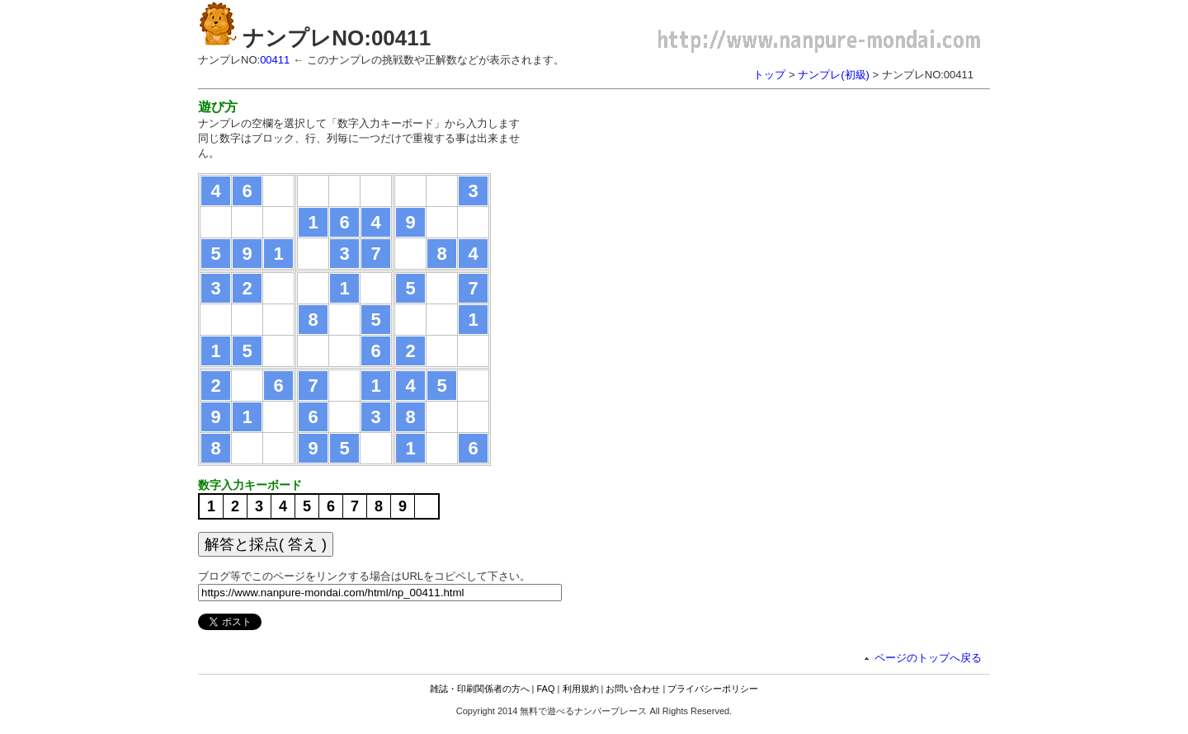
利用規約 (581, 689)
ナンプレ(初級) (834, 74)
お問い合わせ (633, 689)
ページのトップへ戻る (928, 658)
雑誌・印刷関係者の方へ (480, 689)
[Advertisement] (683, 214)
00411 (275, 60)
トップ (769, 74)
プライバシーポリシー (712, 689)
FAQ (546, 689)
